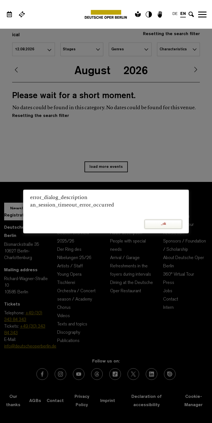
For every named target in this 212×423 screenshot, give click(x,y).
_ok (163, 224)
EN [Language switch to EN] (183, 14)
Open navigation (202, 14)
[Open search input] (191, 14)
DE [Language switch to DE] (175, 14)
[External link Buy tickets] (21, 14)
